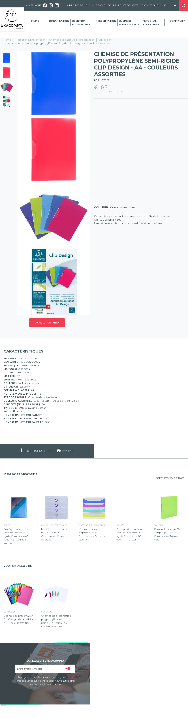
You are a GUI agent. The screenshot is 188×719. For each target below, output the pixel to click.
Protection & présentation (30, 39)
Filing (35, 20)
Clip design (104, 39)
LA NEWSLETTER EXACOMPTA (45, 660)
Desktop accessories (81, 22)
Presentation (106, 20)
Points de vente (128, 5)
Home (7, 39)
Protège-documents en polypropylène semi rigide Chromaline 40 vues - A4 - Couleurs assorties (17, 536)
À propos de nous (79, 5)
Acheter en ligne (47, 322)
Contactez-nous (151, 5)
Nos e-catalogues (104, 5)
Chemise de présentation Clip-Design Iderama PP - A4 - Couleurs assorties (18, 619)
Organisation (59, 20)
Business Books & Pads (129, 22)
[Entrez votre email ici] (45, 669)
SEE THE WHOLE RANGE (170, 478)
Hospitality (176, 20)
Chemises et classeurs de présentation (72, 39)
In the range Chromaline (20, 474)
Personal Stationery (150, 22)
